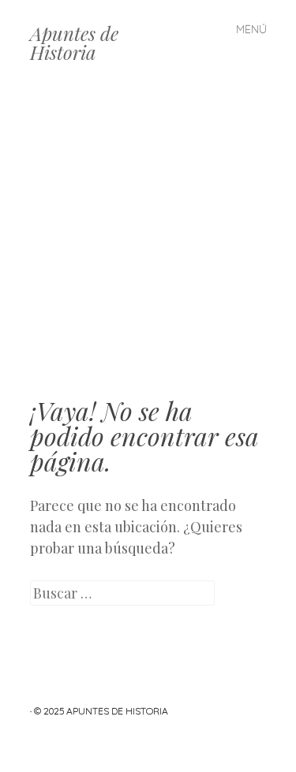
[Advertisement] (148, 242)
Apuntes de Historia (74, 43)
